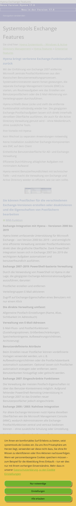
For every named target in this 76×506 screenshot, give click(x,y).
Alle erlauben (38, 498)
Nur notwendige (38, 483)
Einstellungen (38, 491)
